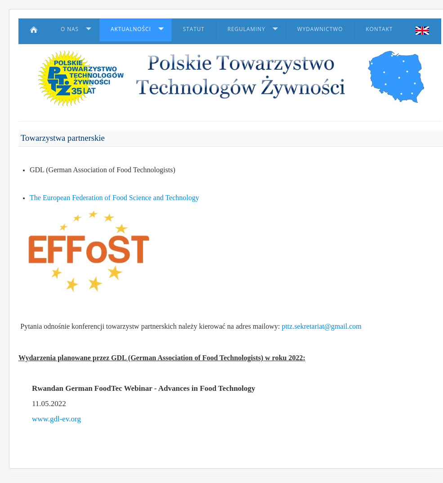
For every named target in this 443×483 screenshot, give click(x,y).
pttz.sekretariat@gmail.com (321, 326)
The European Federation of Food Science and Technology (114, 197)
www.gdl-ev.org (56, 419)
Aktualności (131, 28)
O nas (70, 28)
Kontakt (379, 28)
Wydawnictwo (320, 28)
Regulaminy (246, 28)
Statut (194, 28)
